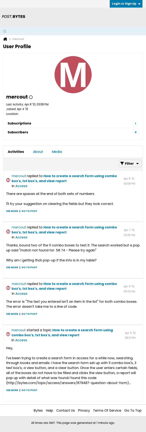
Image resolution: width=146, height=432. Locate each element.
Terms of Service (107, 410)
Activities (16, 151)
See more (12, 211)
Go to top (133, 410)
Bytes (38, 410)
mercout (19, 176)
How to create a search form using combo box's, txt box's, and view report (64, 178)
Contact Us (65, 410)
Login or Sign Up (126, 4)
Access (21, 186)
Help (49, 410)
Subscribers (18, 132)
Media (57, 151)
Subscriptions (19, 123)
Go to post (29, 211)
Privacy (84, 410)
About (38, 151)
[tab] (15, 152)
